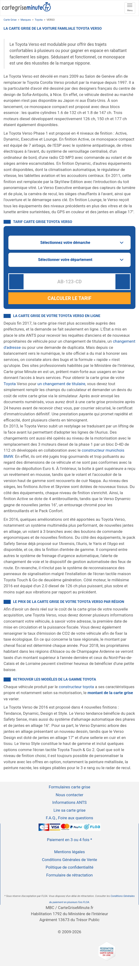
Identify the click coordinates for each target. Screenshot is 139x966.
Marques (25, 19)
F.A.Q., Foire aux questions (69, 817)
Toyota (39, 19)
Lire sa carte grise (70, 810)
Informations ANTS (69, 802)
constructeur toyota (76, 686)
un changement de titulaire (61, 383)
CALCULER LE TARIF (69, 298)
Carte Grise (10, 19)
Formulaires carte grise (69, 787)
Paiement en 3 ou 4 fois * (69, 839)
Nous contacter (69, 794)
